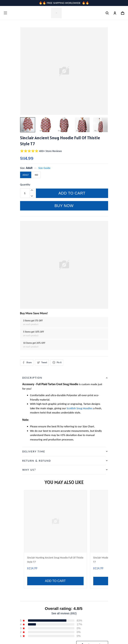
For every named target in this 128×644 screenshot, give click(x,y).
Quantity (25, 184)
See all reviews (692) (64, 486)
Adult (29, 168)
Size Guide (44, 168)
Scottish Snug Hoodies (79, 408)
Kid (36, 175)
